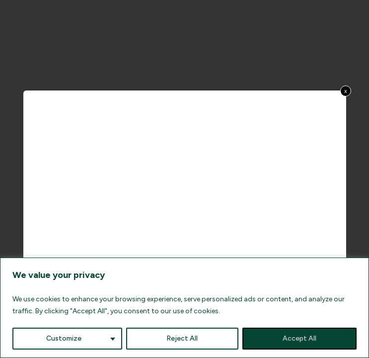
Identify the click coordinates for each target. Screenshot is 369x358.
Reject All (182, 338)
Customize (63, 338)
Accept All (299, 338)
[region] (184, 308)
